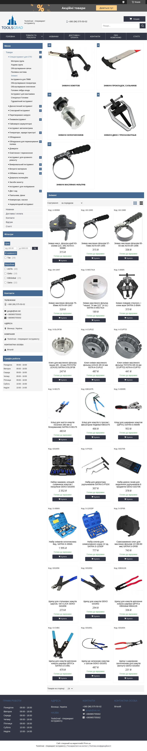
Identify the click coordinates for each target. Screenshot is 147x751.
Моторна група (17, 61)
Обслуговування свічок (21, 68)
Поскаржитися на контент (77, 746)
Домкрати (14, 148)
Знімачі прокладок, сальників (120, 86)
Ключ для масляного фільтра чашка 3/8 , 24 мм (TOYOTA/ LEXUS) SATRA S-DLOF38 (63, 365)
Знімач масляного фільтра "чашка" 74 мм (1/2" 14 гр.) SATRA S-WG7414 (95, 305)
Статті (136, 36)
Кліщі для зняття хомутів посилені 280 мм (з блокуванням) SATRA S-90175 (62, 424)
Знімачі (14, 76)
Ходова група (17, 65)
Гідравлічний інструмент (21, 101)
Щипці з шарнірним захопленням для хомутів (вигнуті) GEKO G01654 (128, 663)
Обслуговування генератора (23, 83)
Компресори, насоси (19, 200)
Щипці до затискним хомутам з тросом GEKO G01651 (95, 662)
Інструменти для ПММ (21, 79)
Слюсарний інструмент (20, 110)
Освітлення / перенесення (21, 153)
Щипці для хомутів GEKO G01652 (95, 602)
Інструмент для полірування (22, 186)
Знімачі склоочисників (70, 135)
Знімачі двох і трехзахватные (120, 135)
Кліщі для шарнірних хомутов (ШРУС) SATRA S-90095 (128, 423)
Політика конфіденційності (100, 746)
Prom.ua (87, 743)
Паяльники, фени (17, 195)
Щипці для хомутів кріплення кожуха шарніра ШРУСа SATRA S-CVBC (62, 663)
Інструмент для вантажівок (23, 94)
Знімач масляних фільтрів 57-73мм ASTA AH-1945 (95, 244)
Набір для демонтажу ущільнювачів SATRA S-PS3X (95, 483)
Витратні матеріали (18, 169)
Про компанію (116, 36)
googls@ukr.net (14, 311)
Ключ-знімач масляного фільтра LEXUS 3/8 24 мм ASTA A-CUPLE (95, 365)
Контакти (95, 36)
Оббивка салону (17, 173)
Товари (9, 52)
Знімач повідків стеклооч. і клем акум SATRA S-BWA (128, 304)
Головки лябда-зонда (20, 90)
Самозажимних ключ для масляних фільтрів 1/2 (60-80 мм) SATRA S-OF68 (128, 544)
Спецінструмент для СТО (21, 57)
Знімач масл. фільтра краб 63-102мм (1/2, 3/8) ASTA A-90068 (62, 245)
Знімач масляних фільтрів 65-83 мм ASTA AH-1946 (128, 244)
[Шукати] (143, 25)
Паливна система (19, 72)
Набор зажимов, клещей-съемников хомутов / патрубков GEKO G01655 (63, 484)
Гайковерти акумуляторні (21, 124)
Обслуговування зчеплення (23, 87)
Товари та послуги (31, 36)
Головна (10, 36)
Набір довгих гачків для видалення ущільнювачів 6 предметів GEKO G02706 (128, 484)
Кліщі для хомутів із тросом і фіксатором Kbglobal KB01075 (95, 423)
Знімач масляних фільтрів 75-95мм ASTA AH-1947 (63, 304)
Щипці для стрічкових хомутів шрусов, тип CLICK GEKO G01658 (63, 603)
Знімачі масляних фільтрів (70, 185)
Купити (64, 261)
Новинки (53, 36)
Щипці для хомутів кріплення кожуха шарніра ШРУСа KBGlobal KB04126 (128, 603)
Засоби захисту (16, 182)
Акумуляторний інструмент (21, 204)
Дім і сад (13, 191)
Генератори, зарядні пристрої (23, 132)
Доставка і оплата (74, 36)
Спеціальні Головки (19, 98)
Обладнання (15, 137)
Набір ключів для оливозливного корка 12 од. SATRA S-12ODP (95, 544)
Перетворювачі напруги (20, 115)
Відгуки (9, 222)
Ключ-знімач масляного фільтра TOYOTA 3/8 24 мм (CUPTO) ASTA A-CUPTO (128, 365)
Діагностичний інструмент (21, 106)
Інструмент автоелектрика (21, 128)
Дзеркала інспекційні (19, 178)
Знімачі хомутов (71, 86)
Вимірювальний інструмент (22, 164)
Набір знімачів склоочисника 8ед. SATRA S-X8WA (62, 543)
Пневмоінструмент (18, 119)
